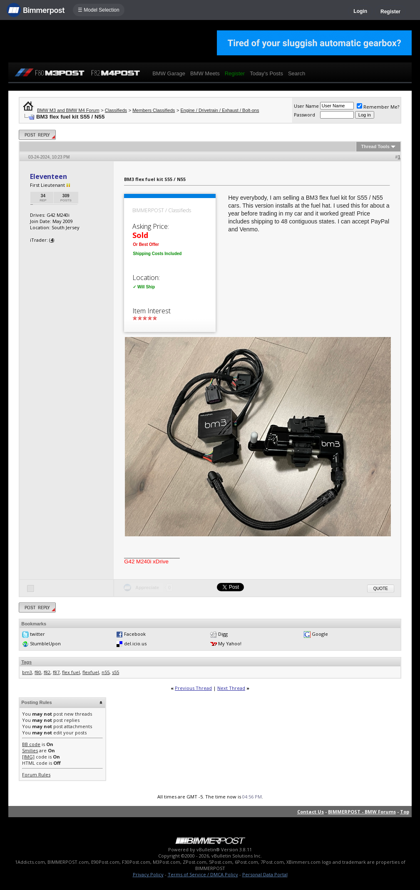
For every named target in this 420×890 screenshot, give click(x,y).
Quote (380, 588)
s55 (115, 672)
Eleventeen (48, 176)
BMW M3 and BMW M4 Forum (68, 110)
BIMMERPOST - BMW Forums (362, 811)
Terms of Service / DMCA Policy (203, 874)
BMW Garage (168, 73)
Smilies (30, 750)
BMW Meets (205, 73)
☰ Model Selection (98, 10)
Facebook (135, 634)
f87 (56, 672)
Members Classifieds (153, 110)
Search (296, 73)
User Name (306, 106)
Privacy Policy (148, 874)
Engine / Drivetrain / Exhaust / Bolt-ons (219, 110)
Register (390, 12)
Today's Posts (266, 73)
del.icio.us (135, 643)
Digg (223, 634)
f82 (47, 672)
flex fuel (71, 672)
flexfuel (90, 672)
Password (304, 115)
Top (404, 811)
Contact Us (310, 811)
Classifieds (116, 110)
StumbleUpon (45, 643)
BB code (31, 744)
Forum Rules (36, 774)
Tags (26, 661)
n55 (105, 672)
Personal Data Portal (265, 874)
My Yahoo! (229, 643)
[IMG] (28, 757)
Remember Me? (378, 107)
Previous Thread (193, 688)
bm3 (27, 672)
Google (320, 634)
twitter (37, 634)
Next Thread (231, 688)
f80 (38, 672)
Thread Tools (375, 146)
